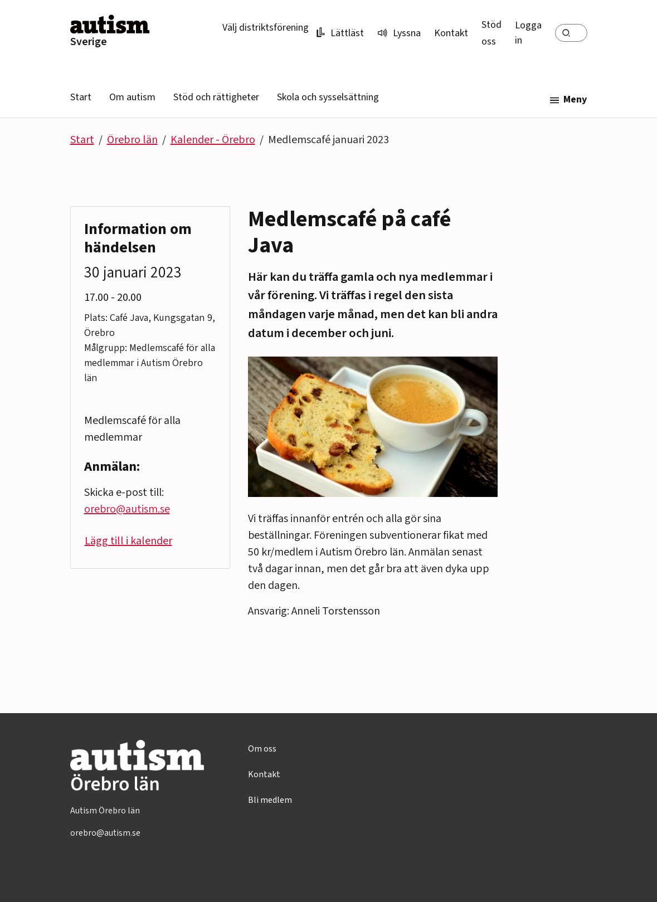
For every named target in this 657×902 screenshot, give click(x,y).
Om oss (262, 749)
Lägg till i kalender (128, 541)
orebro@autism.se (127, 509)
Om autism (132, 97)
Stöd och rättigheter (216, 97)
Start (80, 97)
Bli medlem (270, 800)
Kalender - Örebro (213, 140)
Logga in (528, 32)
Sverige (88, 42)
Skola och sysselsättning (328, 97)
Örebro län (132, 140)
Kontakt (451, 33)
